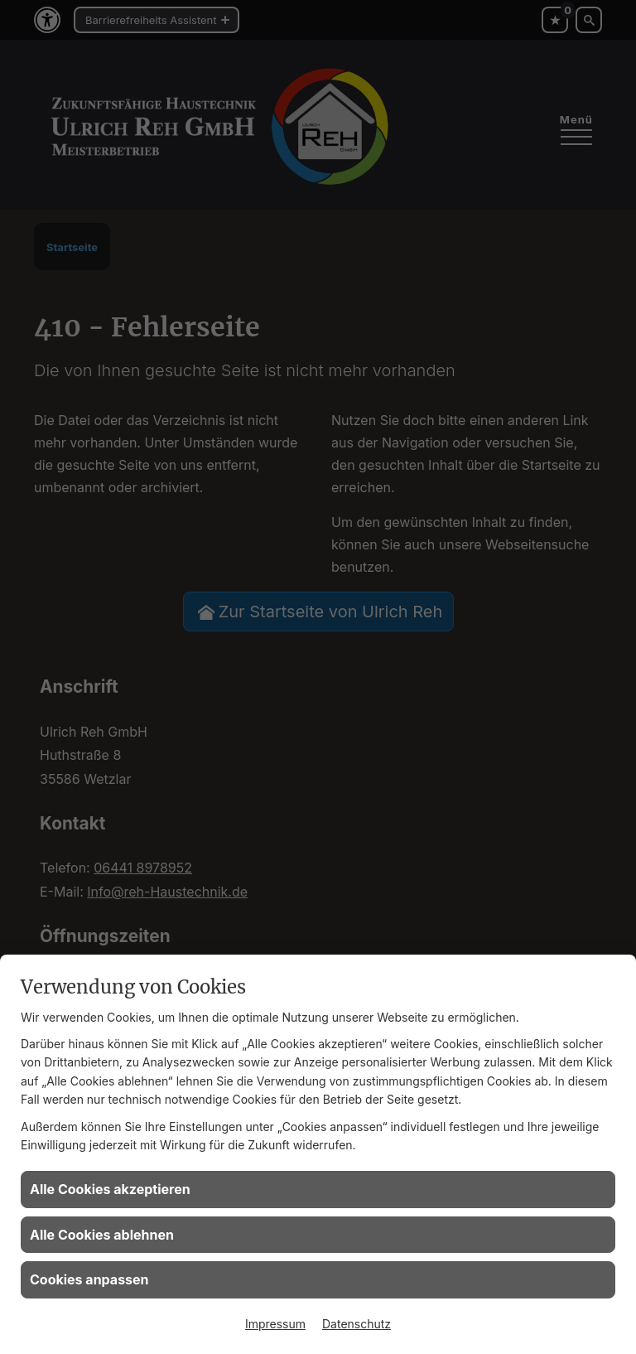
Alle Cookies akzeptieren (110, 1189)
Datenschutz (356, 1324)
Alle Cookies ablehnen (102, 1234)
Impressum (275, 1324)
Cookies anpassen (89, 1279)
